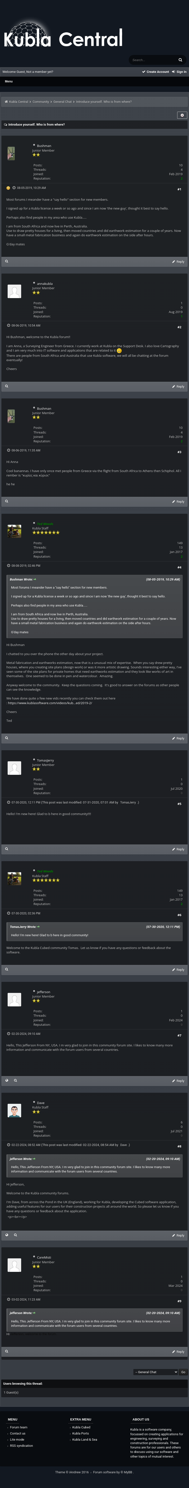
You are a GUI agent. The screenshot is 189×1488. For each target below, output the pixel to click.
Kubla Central (18, 102)
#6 (179, 915)
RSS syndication (19, 1446)
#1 (179, 189)
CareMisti (44, 1257)
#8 (179, 1146)
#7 (179, 1035)
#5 (179, 804)
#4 (179, 567)
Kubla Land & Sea (83, 1439)
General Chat (62, 102)
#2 (179, 327)
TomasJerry (45, 760)
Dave (40, 1103)
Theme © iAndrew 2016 (74, 1472)
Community (40, 102)
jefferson (43, 992)
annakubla (45, 283)
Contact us (15, 1433)
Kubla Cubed (79, 1427)
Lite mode (15, 1439)
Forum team (16, 1427)
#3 (179, 452)
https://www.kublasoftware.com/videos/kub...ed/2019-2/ (50, 703)
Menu (9, 81)
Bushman (44, 146)
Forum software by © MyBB (113, 1472)
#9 (179, 1301)
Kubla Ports (79, 1433)
